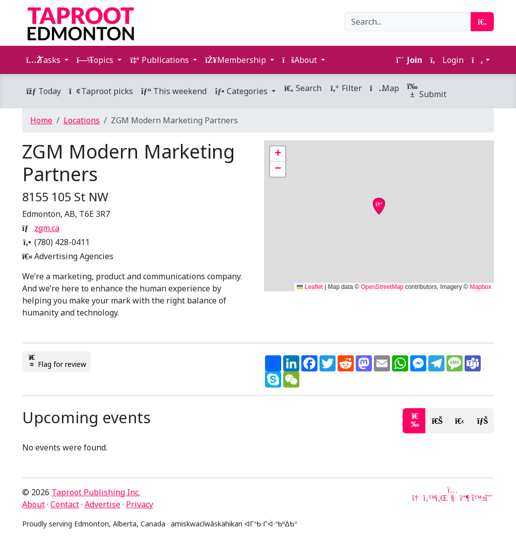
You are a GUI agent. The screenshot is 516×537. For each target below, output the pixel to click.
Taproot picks (101, 91)
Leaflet (309, 286)
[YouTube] (452, 497)
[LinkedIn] (440, 497)
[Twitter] (428, 497)
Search (302, 88)
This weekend (174, 91)
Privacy (139, 504)
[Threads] (489, 497)
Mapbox (480, 286)
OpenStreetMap (382, 286)
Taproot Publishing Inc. (95, 492)
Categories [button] (242, 91)
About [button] (300, 59)
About (33, 504)
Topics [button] (96, 59)
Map (384, 88)
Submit (426, 91)
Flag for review (56, 361)
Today (43, 91)
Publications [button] (160, 59)
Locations (81, 120)
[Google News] (416, 497)
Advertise (102, 504)
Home (41, 120)
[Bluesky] (477, 497)
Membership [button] (236, 59)
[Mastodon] (465, 497)
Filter (346, 88)
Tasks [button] (44, 59)
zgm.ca (46, 228)
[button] (481, 60)
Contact (64, 504)
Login (447, 59)
